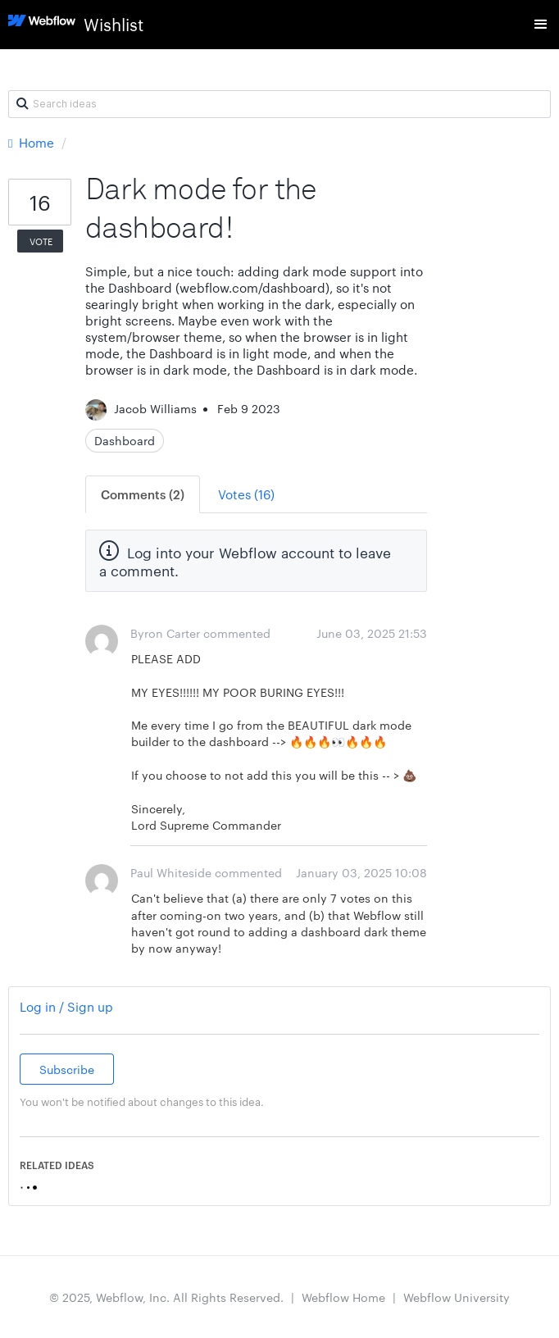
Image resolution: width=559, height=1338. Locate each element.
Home (32, 142)
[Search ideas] (279, 104)
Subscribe (66, 1069)
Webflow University (456, 1297)
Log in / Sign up (66, 1006)
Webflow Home (343, 1297)
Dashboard (124, 440)
